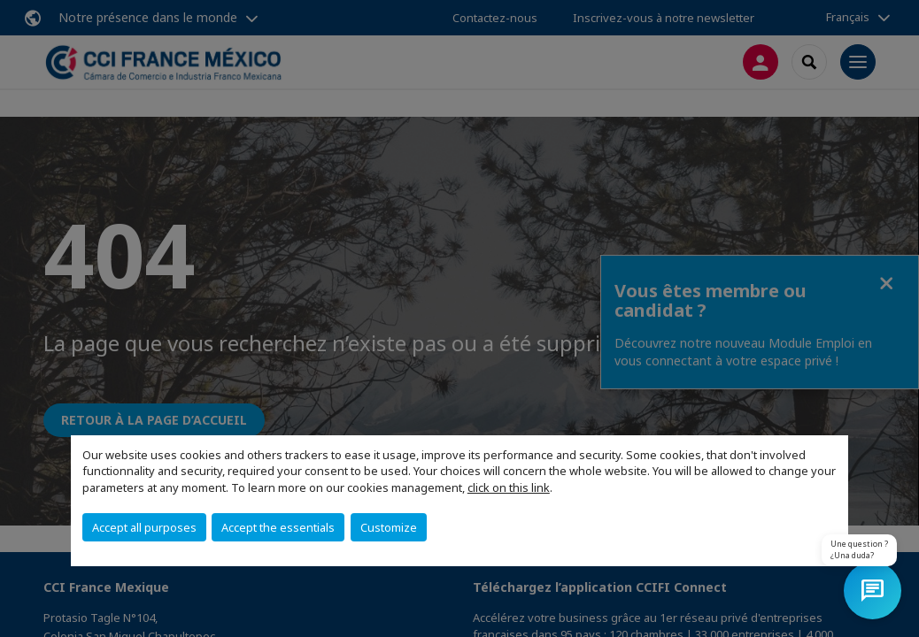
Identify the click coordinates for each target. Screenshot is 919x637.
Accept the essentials (278, 527)
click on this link (508, 487)
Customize (388, 527)
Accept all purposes (144, 527)
